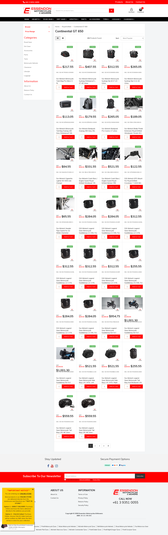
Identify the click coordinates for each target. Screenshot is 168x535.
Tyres (106, 19)
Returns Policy (29, 90)
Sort (117, 38)
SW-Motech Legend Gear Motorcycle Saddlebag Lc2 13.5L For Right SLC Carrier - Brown (110, 282)
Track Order (27, 498)
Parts (83, 19)
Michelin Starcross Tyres (59, 529)
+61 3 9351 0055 (32, 2)
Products (119, 2)
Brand (27, 27)
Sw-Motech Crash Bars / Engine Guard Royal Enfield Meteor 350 (111, 180)
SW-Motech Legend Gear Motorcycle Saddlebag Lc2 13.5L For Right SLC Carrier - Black (87, 282)
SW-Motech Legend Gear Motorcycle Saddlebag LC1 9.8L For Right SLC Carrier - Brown (111, 232)
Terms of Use (83, 494)
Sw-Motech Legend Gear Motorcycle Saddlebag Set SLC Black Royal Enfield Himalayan (109, 332)
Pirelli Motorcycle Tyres (48, 526)
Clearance (129, 19)
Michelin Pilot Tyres (42, 529)
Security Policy (83, 505)
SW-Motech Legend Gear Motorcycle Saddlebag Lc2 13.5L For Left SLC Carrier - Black (132, 232)
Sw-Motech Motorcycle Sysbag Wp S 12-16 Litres (133, 81)
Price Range (30, 31)
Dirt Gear (61, 19)
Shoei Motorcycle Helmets (124, 526)
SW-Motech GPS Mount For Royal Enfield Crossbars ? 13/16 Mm (133, 180)
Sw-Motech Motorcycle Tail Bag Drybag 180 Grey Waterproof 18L (65, 131)
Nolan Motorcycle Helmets (67, 526)
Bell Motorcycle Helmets (105, 526)
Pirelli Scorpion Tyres (129, 529)
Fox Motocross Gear (141, 526)
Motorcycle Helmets (31, 63)
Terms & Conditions (84, 479)
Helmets (36, 19)
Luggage (116, 19)
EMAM (26, 19)
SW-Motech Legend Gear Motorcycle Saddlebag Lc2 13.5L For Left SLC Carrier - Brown (64, 282)
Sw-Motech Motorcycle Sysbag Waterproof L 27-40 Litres (87, 81)
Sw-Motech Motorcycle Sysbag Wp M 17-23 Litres (110, 81)
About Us (129, 2)
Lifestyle (73, 19)
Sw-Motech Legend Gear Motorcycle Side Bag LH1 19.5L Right (110, 380)
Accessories (94, 19)
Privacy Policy (96, 479)
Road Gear (48, 19)
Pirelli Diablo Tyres (95, 529)
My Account (27, 494)
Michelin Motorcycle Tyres (86, 526)
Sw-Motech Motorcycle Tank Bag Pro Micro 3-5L (65, 81)
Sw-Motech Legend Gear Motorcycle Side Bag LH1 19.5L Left (87, 380)
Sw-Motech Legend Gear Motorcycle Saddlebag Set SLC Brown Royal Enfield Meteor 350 (63, 382)
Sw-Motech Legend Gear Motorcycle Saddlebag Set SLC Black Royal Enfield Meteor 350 (131, 332)
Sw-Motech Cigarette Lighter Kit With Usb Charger (64, 180)
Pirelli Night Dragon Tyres (112, 529)
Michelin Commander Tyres (78, 529)
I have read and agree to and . (82, 479)
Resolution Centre (29, 502)
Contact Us (140, 2)
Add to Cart (68, 87)
